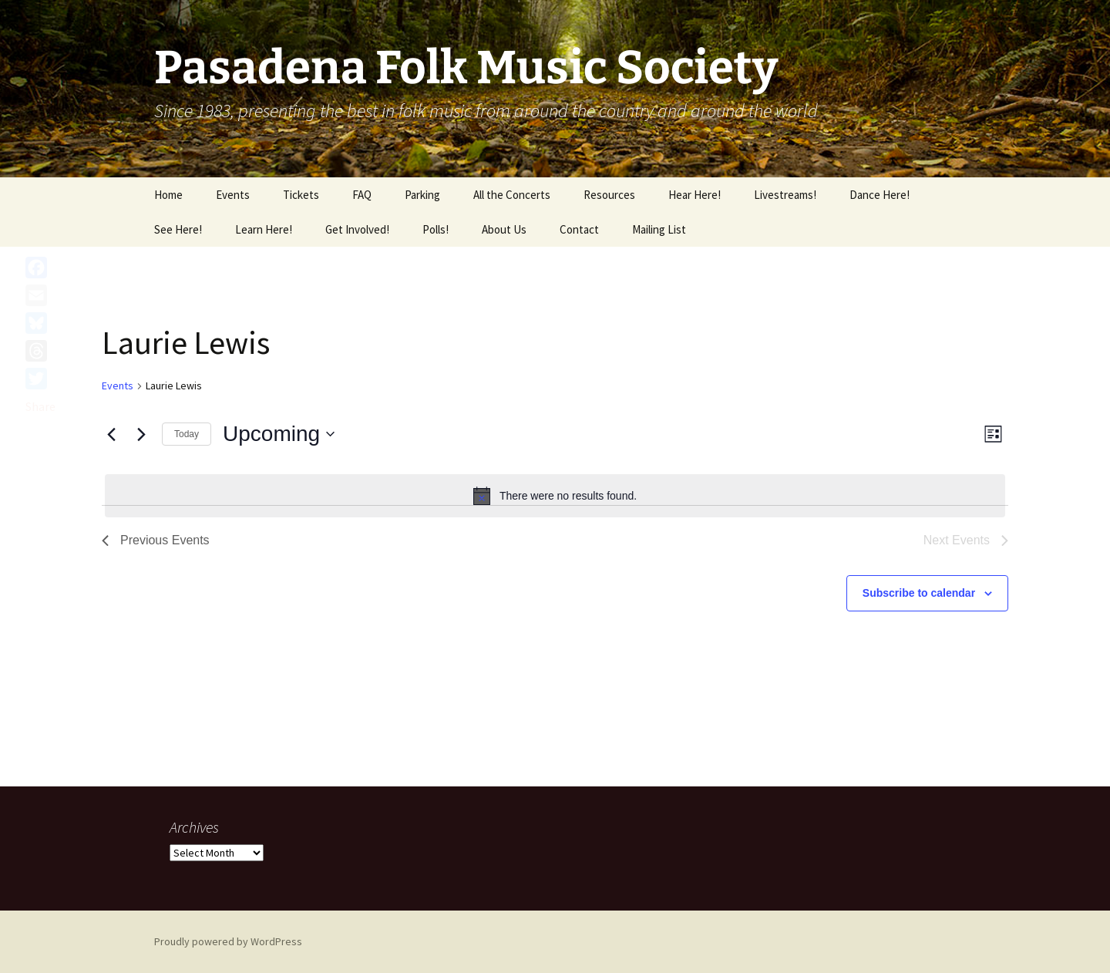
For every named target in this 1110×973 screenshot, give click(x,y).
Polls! (435, 229)
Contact (579, 229)
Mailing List (659, 229)
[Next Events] (141, 434)
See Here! (178, 229)
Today (186, 434)
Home (168, 194)
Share (40, 406)
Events (233, 194)
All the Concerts (511, 194)
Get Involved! (357, 229)
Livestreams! (785, 194)
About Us (504, 229)
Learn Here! (263, 229)
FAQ (362, 194)
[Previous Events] (111, 434)
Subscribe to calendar (919, 593)
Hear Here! (694, 194)
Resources (609, 194)
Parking (422, 194)
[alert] (555, 495)
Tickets (301, 194)
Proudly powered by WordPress (228, 941)
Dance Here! (879, 194)
